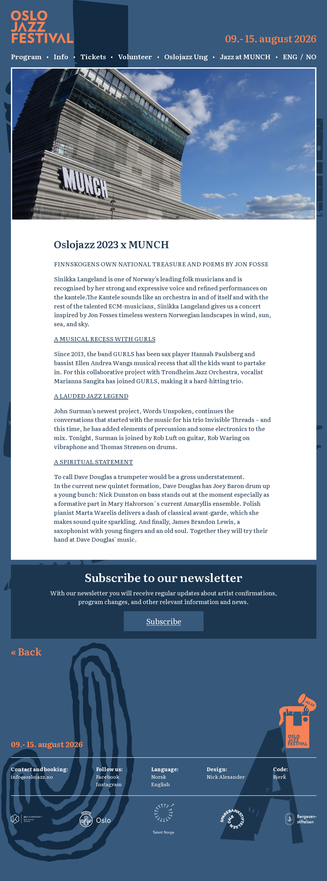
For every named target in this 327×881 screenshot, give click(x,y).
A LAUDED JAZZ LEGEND (91, 395)
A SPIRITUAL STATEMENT (93, 461)
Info (61, 56)
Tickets (93, 56)
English (160, 784)
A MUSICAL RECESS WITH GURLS (105, 338)
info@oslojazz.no (32, 776)
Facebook (107, 776)
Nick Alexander (226, 776)
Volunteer (135, 56)
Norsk (158, 776)
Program (26, 56)
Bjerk (279, 776)
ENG (290, 56)
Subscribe (163, 621)
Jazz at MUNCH (245, 56)
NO (311, 56)
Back (26, 651)
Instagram (109, 784)
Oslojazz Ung (186, 56)
